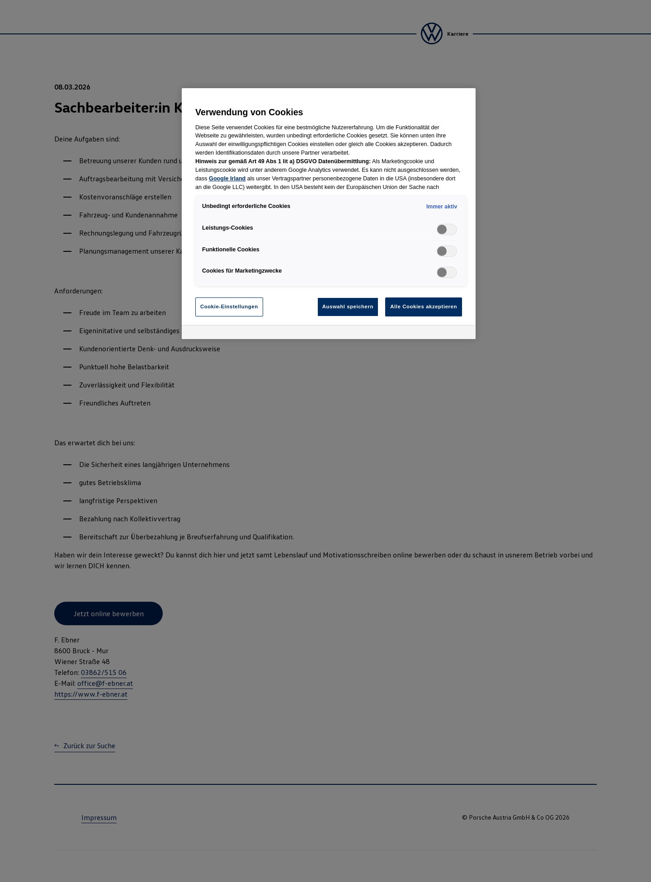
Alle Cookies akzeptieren (423, 306)
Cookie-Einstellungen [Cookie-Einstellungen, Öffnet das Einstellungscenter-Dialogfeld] (229, 306)
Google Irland (227, 178)
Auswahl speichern (347, 306)
